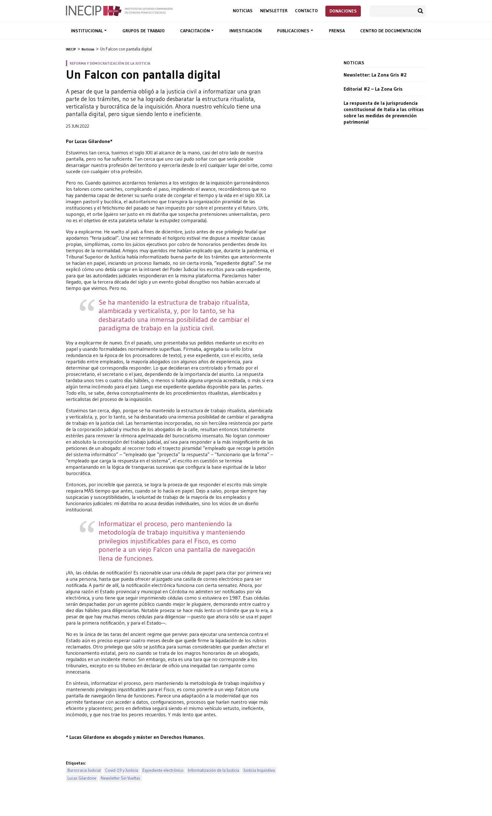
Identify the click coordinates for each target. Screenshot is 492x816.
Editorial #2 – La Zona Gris (373, 89)
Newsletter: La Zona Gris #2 (375, 75)
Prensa (337, 31)
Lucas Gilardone (81, 778)
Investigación (245, 31)
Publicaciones (294, 31)
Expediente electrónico (163, 770)
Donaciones (343, 11)
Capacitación (195, 31)
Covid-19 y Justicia (121, 770)
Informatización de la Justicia (213, 770)
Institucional (87, 31)
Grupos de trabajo (143, 31)
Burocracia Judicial (84, 770)
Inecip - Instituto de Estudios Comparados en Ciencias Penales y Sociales (119, 10)
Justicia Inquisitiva (259, 770)
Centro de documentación (390, 31)
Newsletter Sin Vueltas (120, 778)
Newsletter (273, 10)
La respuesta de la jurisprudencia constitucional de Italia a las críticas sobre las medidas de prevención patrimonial (384, 112)
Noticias (243, 10)
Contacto (306, 10)
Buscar (420, 11)
